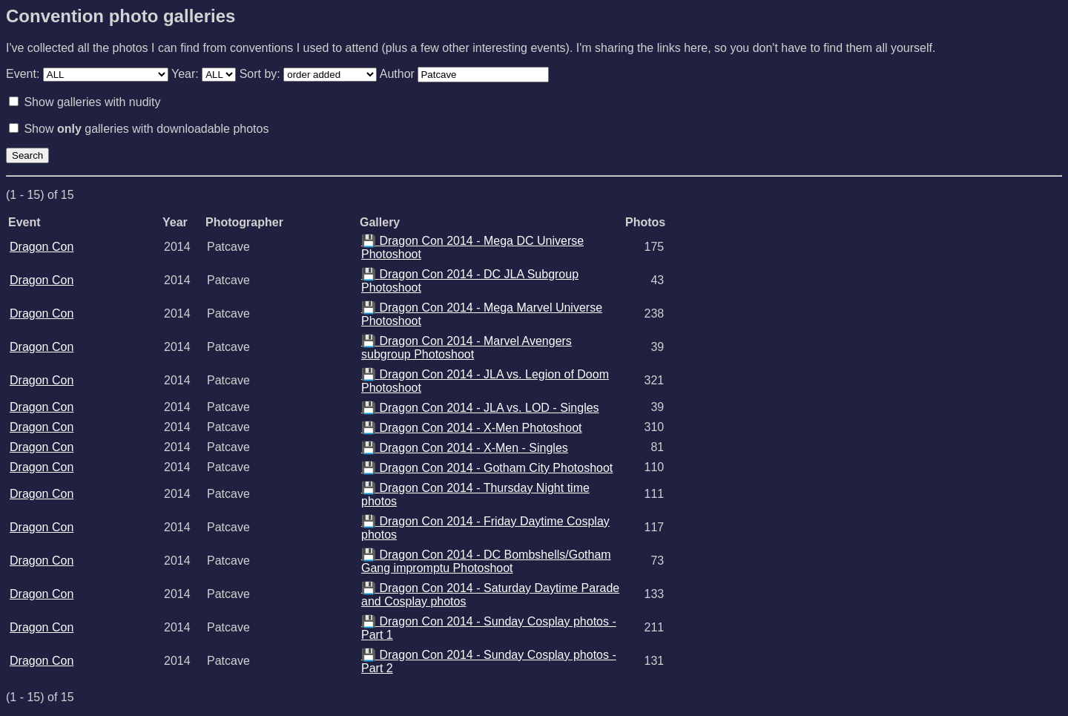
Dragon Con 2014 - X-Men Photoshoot (471, 427)
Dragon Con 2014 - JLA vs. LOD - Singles (480, 407)
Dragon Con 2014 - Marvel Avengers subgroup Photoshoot (466, 348)
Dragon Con (41, 246)
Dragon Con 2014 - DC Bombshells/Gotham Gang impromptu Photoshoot (486, 561)
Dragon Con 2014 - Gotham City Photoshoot (487, 468)
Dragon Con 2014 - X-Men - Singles (464, 447)
